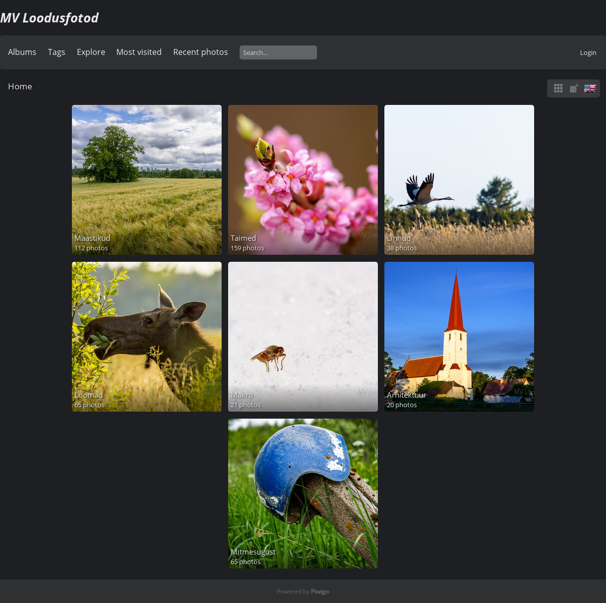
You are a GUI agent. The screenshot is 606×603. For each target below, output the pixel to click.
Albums (22, 51)
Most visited (139, 51)
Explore (91, 51)
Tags (56, 51)
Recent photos (200, 51)
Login (588, 52)
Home (20, 86)
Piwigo (320, 591)
